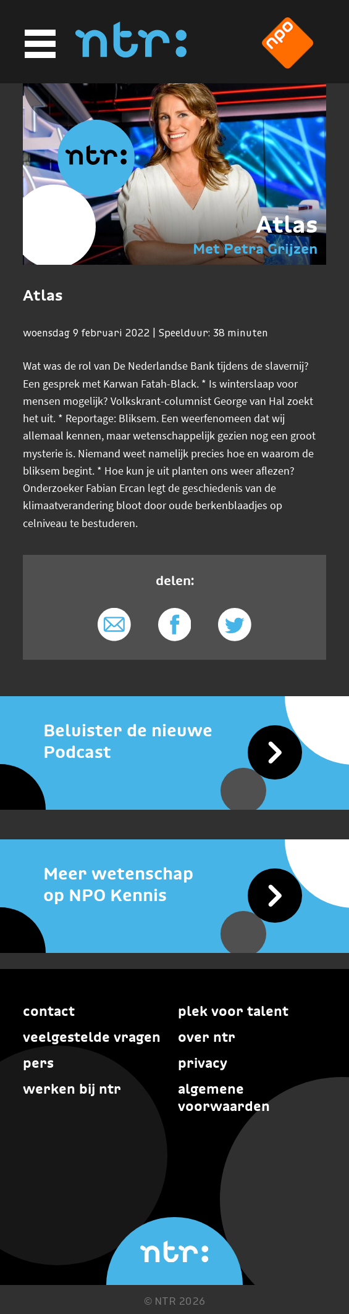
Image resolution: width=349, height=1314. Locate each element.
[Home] (131, 54)
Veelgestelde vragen (92, 1037)
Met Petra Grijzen (255, 248)
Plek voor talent (233, 1011)
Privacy (202, 1062)
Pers (38, 1062)
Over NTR (206, 1037)
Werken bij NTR (72, 1088)
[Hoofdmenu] (38, 44)
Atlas (286, 224)
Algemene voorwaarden (224, 1097)
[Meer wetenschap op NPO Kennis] (174, 884)
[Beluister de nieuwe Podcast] (174, 741)
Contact (49, 1011)
